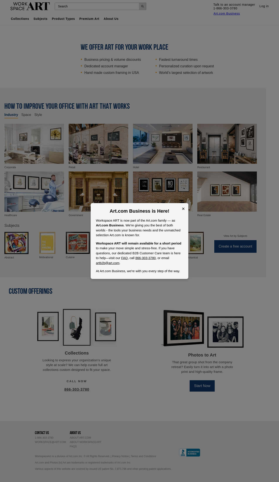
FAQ (124, 258)
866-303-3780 (145, 258)
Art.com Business (130, 211)
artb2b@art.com (107, 263)
